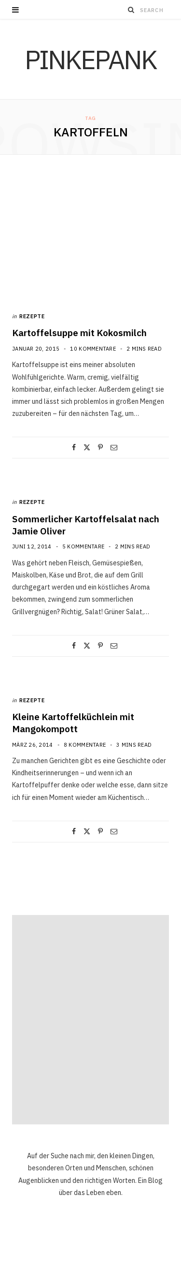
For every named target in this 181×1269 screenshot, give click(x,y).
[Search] (131, 9)
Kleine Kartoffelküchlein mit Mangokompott (73, 723)
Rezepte (32, 316)
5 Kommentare (83, 546)
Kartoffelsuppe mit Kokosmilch (79, 333)
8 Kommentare (85, 744)
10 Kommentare (93, 348)
